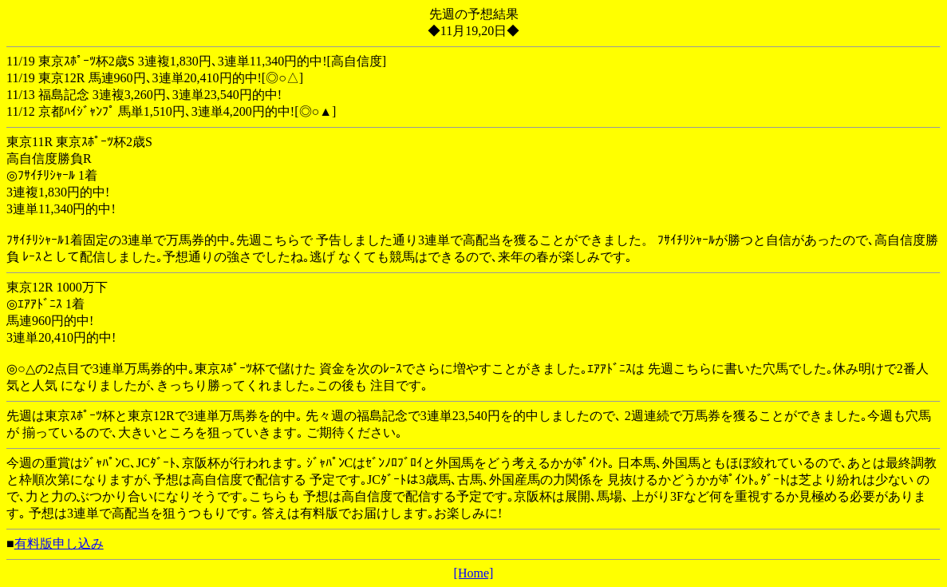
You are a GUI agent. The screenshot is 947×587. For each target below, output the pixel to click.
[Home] (474, 573)
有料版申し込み (59, 543)
